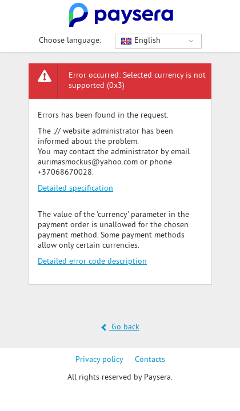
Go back (120, 327)
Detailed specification (75, 189)
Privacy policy (99, 360)
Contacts (150, 360)
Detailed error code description (92, 262)
